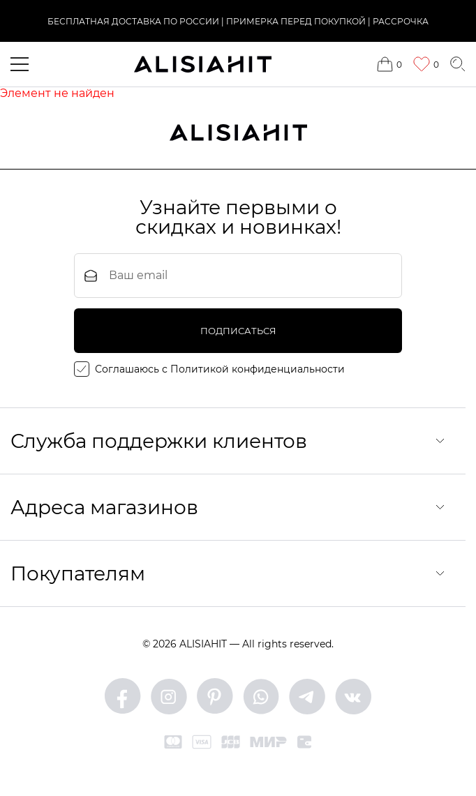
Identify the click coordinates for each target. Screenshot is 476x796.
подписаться (238, 330)
